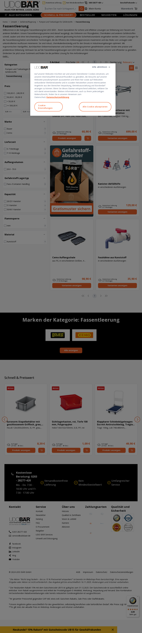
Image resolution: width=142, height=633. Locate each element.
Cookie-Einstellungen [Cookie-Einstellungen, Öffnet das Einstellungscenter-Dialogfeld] (45, 106)
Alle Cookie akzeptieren (95, 106)
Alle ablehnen (99, 67)
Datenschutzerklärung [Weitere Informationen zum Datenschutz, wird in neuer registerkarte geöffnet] (57, 97)
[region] (72, 89)
